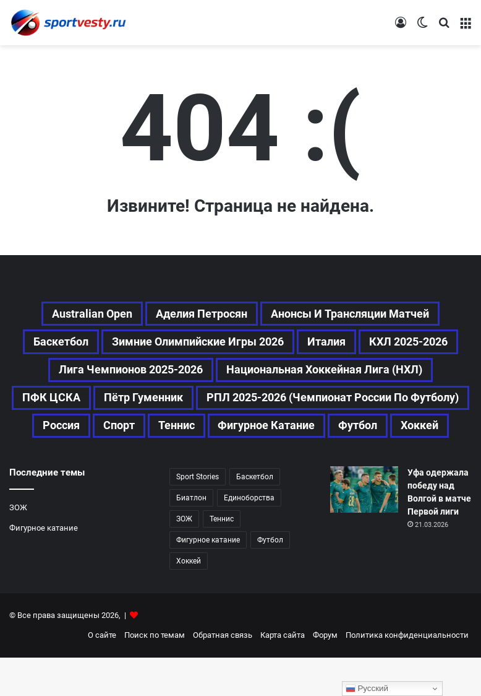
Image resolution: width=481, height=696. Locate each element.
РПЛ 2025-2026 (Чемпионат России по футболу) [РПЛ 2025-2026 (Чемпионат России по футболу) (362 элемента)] (178, 433)
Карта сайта (282, 673)
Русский (367, 689)
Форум (325, 673)
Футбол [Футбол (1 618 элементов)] (305, 463)
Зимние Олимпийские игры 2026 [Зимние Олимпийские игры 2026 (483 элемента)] (250, 344)
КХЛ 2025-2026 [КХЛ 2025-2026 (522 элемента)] (149, 374)
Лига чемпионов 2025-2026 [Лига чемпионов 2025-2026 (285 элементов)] (297, 374)
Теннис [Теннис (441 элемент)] (108, 463)
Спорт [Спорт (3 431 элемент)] (425, 433)
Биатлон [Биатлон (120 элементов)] (191, 536)
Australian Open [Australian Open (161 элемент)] (77, 314)
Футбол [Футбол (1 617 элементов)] (270, 578)
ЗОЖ (18, 545)
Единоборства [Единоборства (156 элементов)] (249, 536)
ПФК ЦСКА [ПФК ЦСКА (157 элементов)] (306, 403)
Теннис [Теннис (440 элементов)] (222, 557)
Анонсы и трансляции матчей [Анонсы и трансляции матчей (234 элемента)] (360, 314)
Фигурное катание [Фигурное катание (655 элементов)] (206, 463)
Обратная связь (222, 673)
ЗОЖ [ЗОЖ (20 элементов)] (184, 557)
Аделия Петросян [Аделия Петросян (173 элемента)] (197, 314)
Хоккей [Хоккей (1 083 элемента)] (372, 463)
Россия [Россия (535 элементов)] (363, 433)
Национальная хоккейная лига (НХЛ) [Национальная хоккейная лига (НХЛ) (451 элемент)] (141, 403)
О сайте (102, 673)
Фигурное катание (43, 566)
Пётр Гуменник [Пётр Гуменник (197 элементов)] (405, 403)
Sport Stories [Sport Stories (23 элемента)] (197, 515)
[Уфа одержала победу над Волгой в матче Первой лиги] (364, 528)
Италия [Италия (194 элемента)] (391, 344)
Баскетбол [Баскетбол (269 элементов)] (99, 344)
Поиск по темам (154, 673)
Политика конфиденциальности (407, 673)
